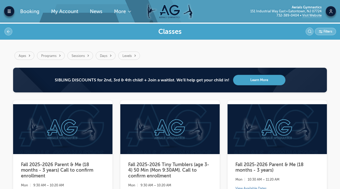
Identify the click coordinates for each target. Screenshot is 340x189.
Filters (327, 31)
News (96, 11)
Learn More (259, 80)
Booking (29, 11)
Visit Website (312, 15)
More (120, 11)
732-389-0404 (288, 15)
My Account (64, 11)
